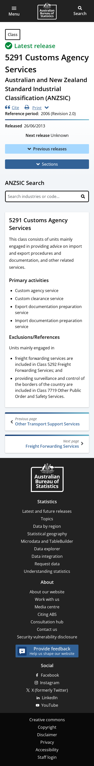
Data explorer (47, 549)
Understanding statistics (47, 571)
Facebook (50, 675)
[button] (14, 11)
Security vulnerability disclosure (47, 637)
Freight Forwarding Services (46, 444)
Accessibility (47, 749)
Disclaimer (47, 734)
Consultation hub (47, 622)
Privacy (47, 742)
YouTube (49, 705)
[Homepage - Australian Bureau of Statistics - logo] (47, 11)
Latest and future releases (47, 511)
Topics (47, 519)
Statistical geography (47, 534)
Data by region (47, 526)
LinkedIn (50, 697)
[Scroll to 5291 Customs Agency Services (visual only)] (36, 228)
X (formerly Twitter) (50, 690)
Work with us (47, 599)
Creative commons (47, 719)
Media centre (47, 607)
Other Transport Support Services (47, 421)
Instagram (49, 682)
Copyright (47, 727)
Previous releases (50, 149)
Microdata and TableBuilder (47, 541)
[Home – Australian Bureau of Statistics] (47, 478)
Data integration (47, 556)
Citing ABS (47, 614)
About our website (47, 592)
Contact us (47, 629)
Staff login (47, 757)
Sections (50, 164)
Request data (47, 564)
